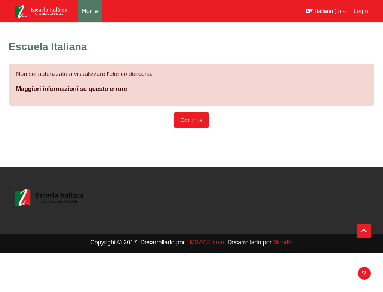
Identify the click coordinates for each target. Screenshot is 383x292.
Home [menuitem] (90, 11)
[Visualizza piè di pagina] (364, 273)
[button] (325, 11)
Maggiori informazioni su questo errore (71, 89)
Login (360, 11)
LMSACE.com (205, 242)
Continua (191, 120)
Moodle (282, 242)
